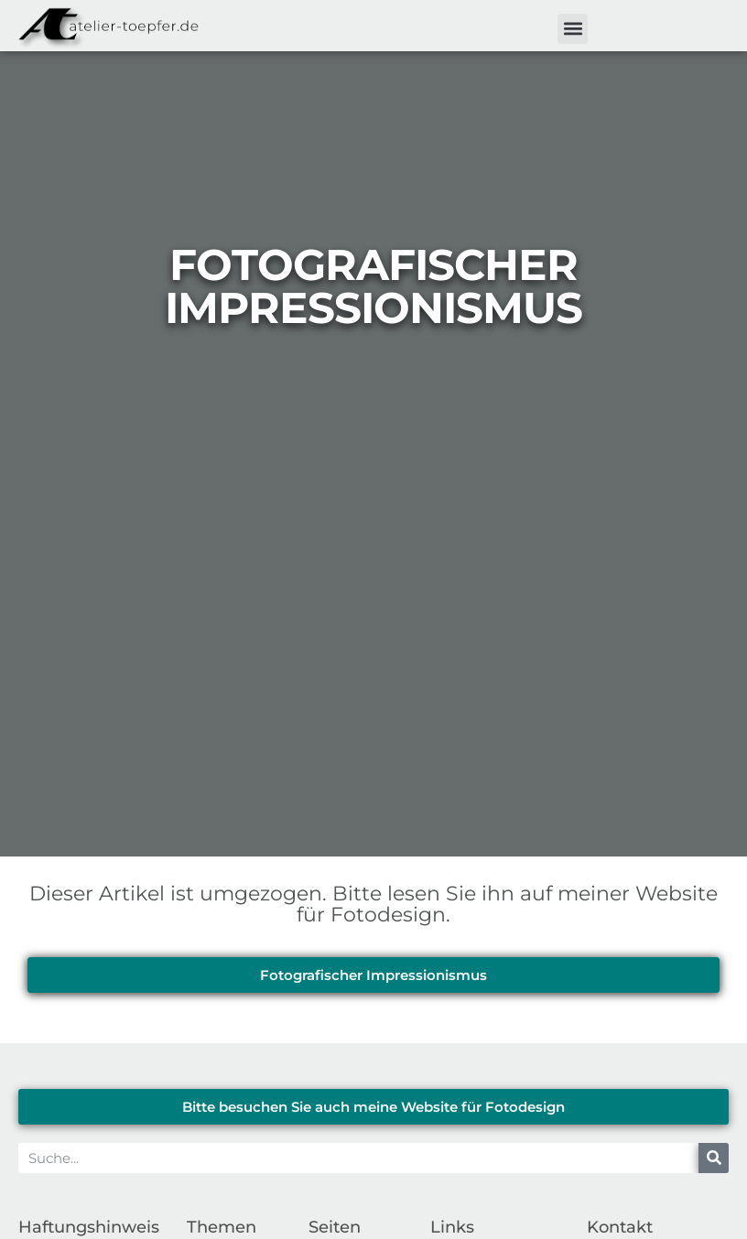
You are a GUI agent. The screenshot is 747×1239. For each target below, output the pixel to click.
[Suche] (713, 1158)
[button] (573, 29)
